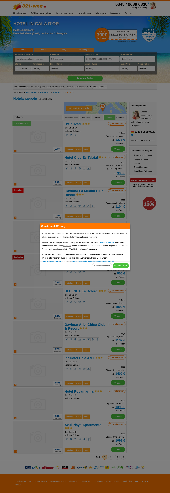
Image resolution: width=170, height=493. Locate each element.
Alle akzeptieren (118, 266)
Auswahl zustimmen (93, 266)
